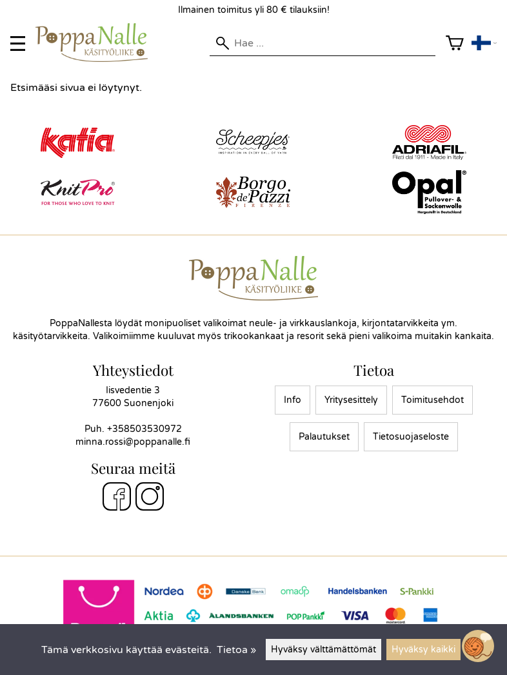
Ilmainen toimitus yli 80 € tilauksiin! (254, 10)
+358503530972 (144, 429)
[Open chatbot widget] (478, 646)
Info (292, 400)
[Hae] (322, 43)
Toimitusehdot (432, 400)
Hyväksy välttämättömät (323, 649)
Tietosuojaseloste (411, 436)
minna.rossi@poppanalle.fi (132, 441)
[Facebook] (117, 498)
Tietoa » (236, 649)
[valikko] (17, 43)
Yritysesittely (351, 400)
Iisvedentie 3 (133, 390)
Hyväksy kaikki (423, 649)
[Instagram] (149, 498)
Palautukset (324, 436)
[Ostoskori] (455, 44)
